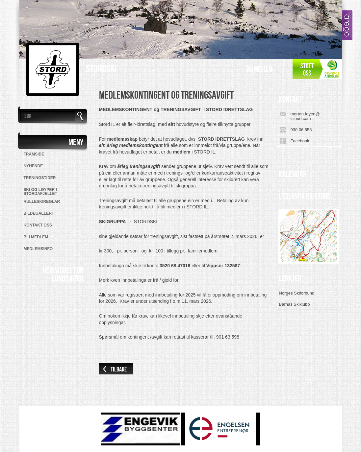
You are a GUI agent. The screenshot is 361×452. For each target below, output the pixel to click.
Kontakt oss (38, 225)
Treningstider (40, 178)
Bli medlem (259, 69)
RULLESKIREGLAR (42, 201)
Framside (34, 154)
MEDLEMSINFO (38, 249)
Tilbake (119, 369)
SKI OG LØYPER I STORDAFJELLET (40, 191)
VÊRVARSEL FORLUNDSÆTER (63, 274)
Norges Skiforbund (297, 293)
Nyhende (33, 166)
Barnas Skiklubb (294, 304)
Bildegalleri (38, 213)
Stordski (101, 69)
